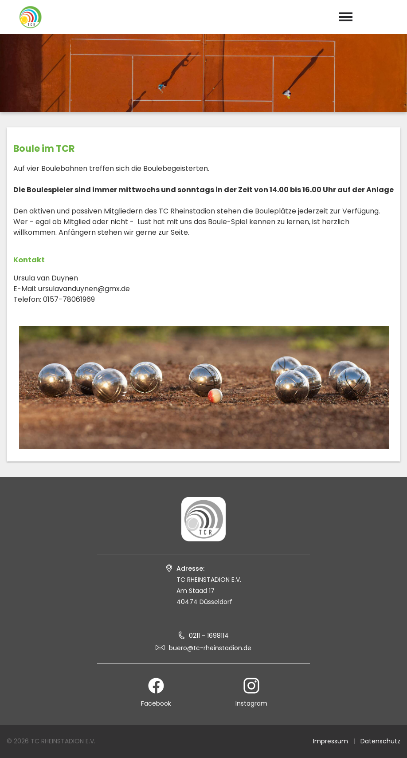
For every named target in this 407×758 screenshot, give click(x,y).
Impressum (330, 741)
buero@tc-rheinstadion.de (210, 648)
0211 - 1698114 (209, 635)
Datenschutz (380, 741)
